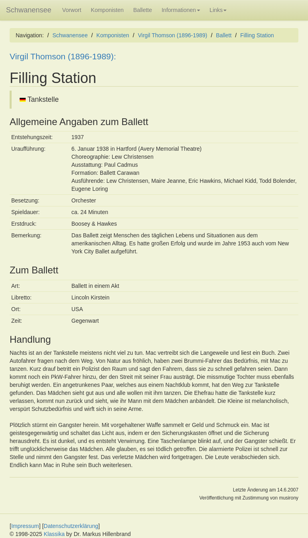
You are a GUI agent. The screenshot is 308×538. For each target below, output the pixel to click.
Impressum (25, 526)
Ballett (223, 35)
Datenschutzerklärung (71, 526)
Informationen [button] (181, 10)
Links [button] (218, 10)
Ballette (142, 10)
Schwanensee (28, 10)
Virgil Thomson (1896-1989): (63, 56)
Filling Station (257, 35)
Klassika (54, 534)
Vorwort (71, 10)
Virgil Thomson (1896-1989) (172, 35)
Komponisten (107, 10)
